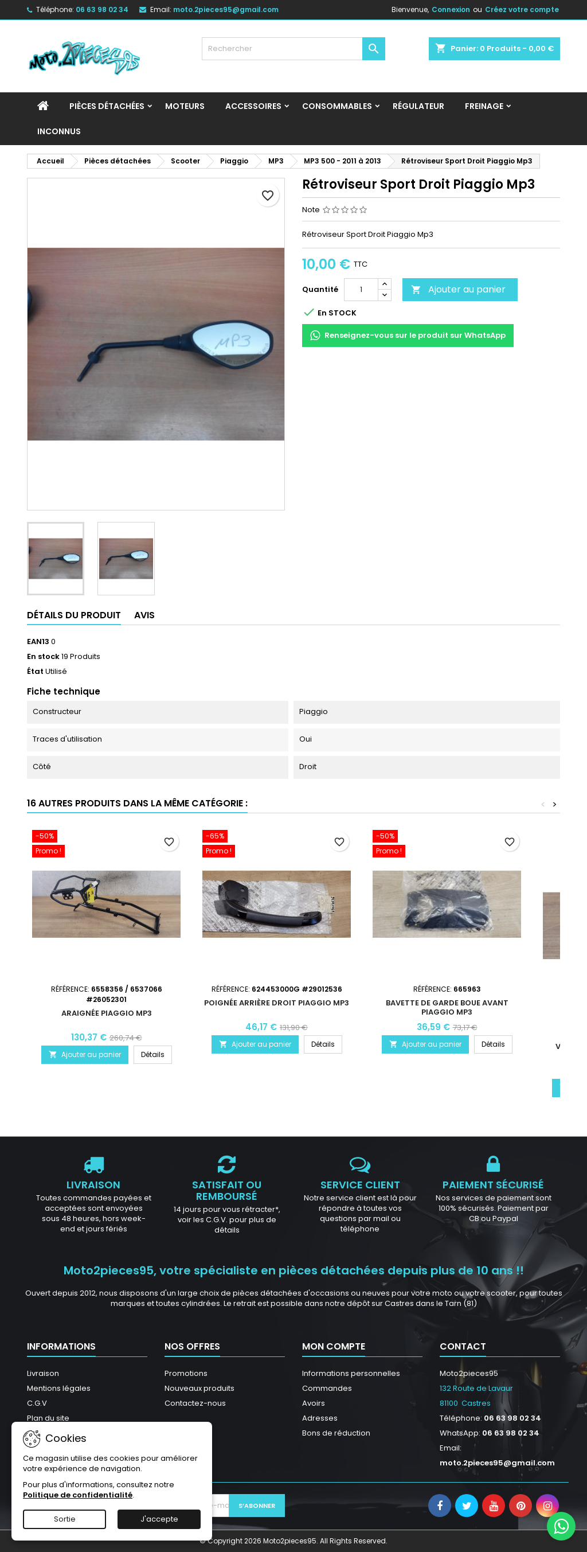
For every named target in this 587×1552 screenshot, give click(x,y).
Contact (463, 1346)
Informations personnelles (351, 1373)
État (35, 671)
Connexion (451, 9)
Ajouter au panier (458, 289)
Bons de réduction (336, 1433)
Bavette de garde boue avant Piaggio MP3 (447, 1007)
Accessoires (253, 106)
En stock (43, 657)
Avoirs (313, 1403)
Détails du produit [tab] (74, 615)
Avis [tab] (144, 615)
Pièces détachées (106, 106)
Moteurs (185, 106)
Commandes (327, 1388)
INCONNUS (59, 131)
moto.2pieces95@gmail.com (226, 9)
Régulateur (418, 106)
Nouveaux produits (199, 1388)
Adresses (320, 1418)
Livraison (43, 1373)
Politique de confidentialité (77, 1494)
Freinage (484, 106)
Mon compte (333, 1346)
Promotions (186, 1373)
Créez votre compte (522, 9)
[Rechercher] (293, 48)
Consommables (337, 106)
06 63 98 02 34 (102, 9)
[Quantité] (361, 289)
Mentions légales (59, 1388)
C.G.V (37, 1403)
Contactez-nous (195, 1403)
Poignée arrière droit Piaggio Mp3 (276, 1002)
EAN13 (38, 642)
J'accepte (159, 1519)
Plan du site (48, 1418)
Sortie (65, 1519)
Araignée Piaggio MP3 (106, 1013)
